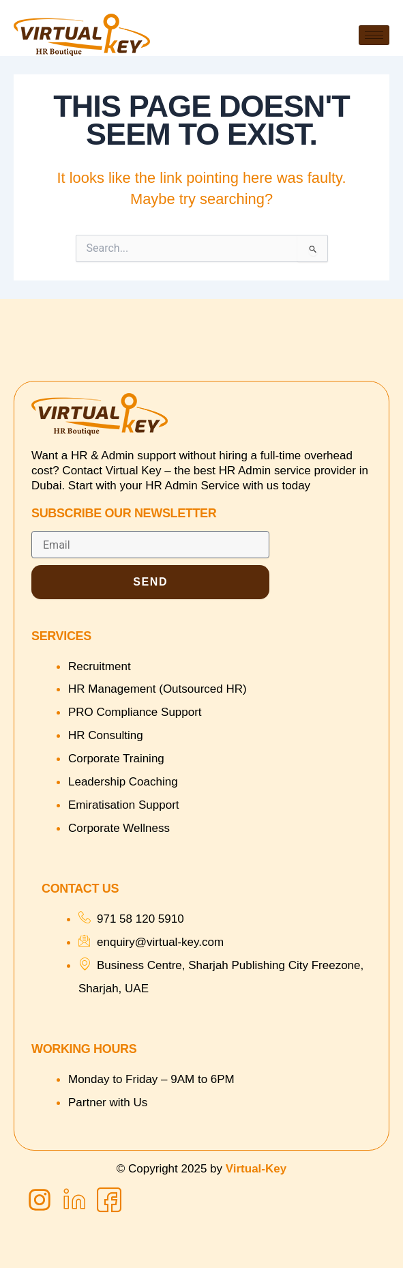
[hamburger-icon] (374, 35)
